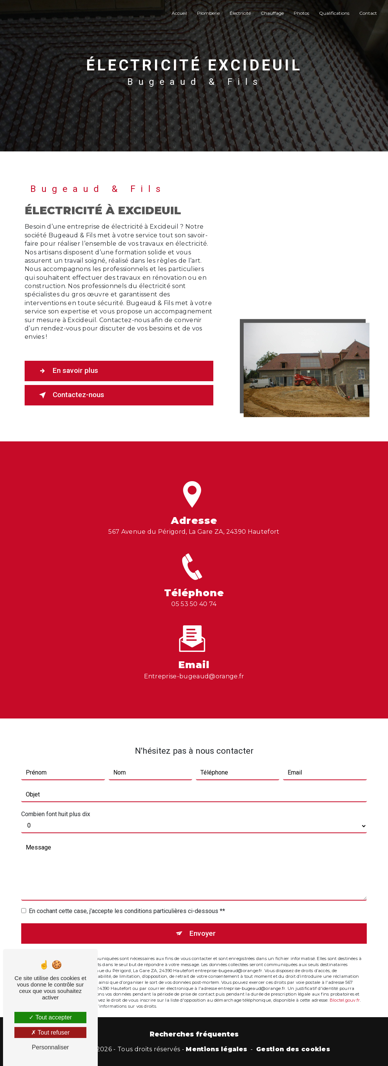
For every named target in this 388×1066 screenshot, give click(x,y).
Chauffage (272, 13)
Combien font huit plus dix (55, 799)
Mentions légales (216, 1049)
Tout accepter (50, 1017)
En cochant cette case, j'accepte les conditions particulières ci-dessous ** (127, 896)
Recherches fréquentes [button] (194, 1034)
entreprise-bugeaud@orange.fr (194, 661)
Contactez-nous (70, 395)
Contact (368, 13)
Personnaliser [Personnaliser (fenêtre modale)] (50, 1047)
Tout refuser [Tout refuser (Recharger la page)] (50, 1032)
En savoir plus (67, 371)
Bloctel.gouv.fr (345, 985)
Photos (301, 13)
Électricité (240, 13)
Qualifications (334, 13)
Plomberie (208, 13)
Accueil (179, 13)
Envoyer (202, 919)
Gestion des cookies (293, 1049)
